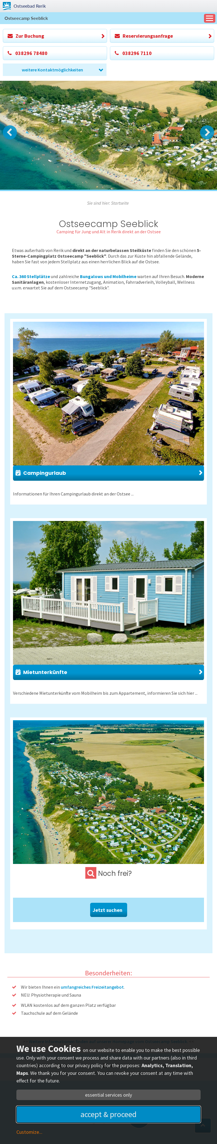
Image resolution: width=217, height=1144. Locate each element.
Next (207, 132)
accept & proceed (108, 1114)
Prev (10, 132)
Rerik (30, 6)
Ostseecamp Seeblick (26, 18)
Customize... (29, 1132)
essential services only (108, 1095)
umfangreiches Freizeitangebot (92, 987)
